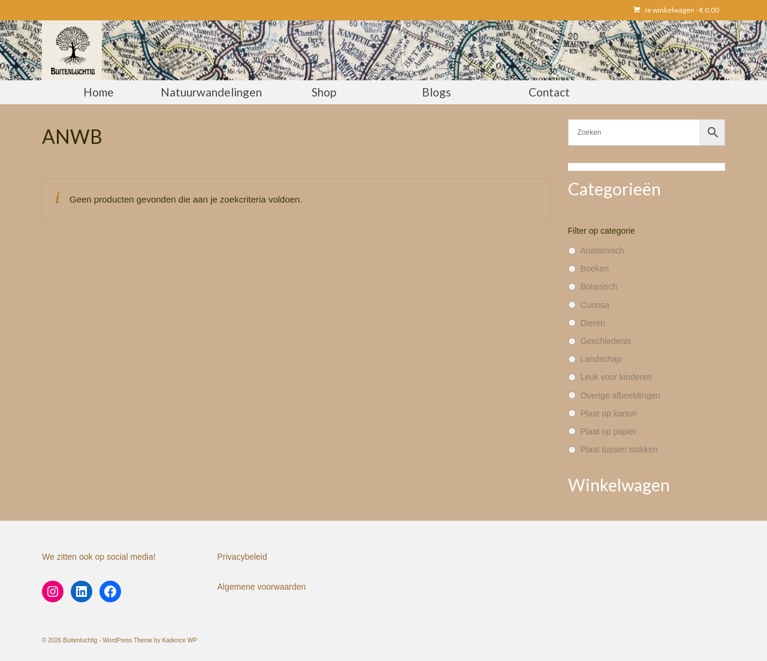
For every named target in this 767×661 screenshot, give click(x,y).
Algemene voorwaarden (262, 586)
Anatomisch (602, 250)
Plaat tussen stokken (619, 449)
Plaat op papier (609, 431)
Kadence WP (179, 640)
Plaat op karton (609, 413)
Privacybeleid (242, 557)
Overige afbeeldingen (620, 395)
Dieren (593, 323)
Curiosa (595, 305)
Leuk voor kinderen (616, 377)
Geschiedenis (606, 341)
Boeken (595, 268)
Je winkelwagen (676, 9)
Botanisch (599, 286)
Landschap (601, 359)
